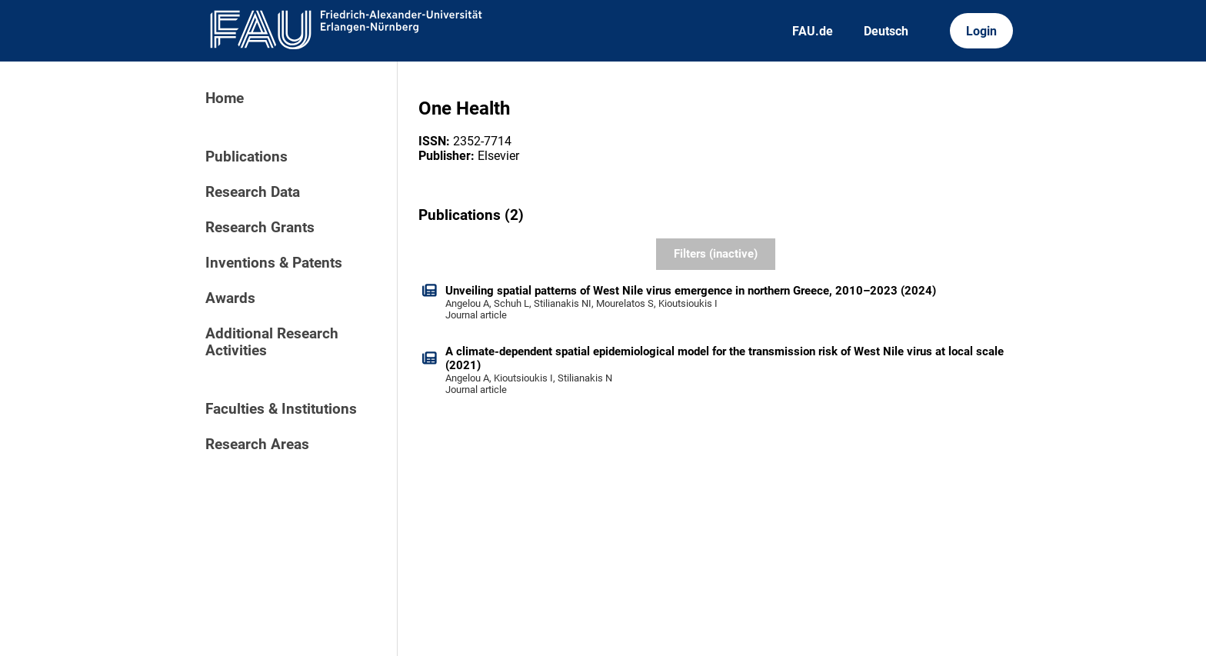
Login (981, 31)
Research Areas (257, 444)
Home (224, 98)
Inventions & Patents (273, 263)
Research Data (252, 192)
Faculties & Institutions (281, 409)
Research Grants (260, 227)
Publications (246, 156)
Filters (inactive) (716, 254)
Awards (230, 298)
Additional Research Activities (271, 342)
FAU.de (812, 31)
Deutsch (886, 31)
